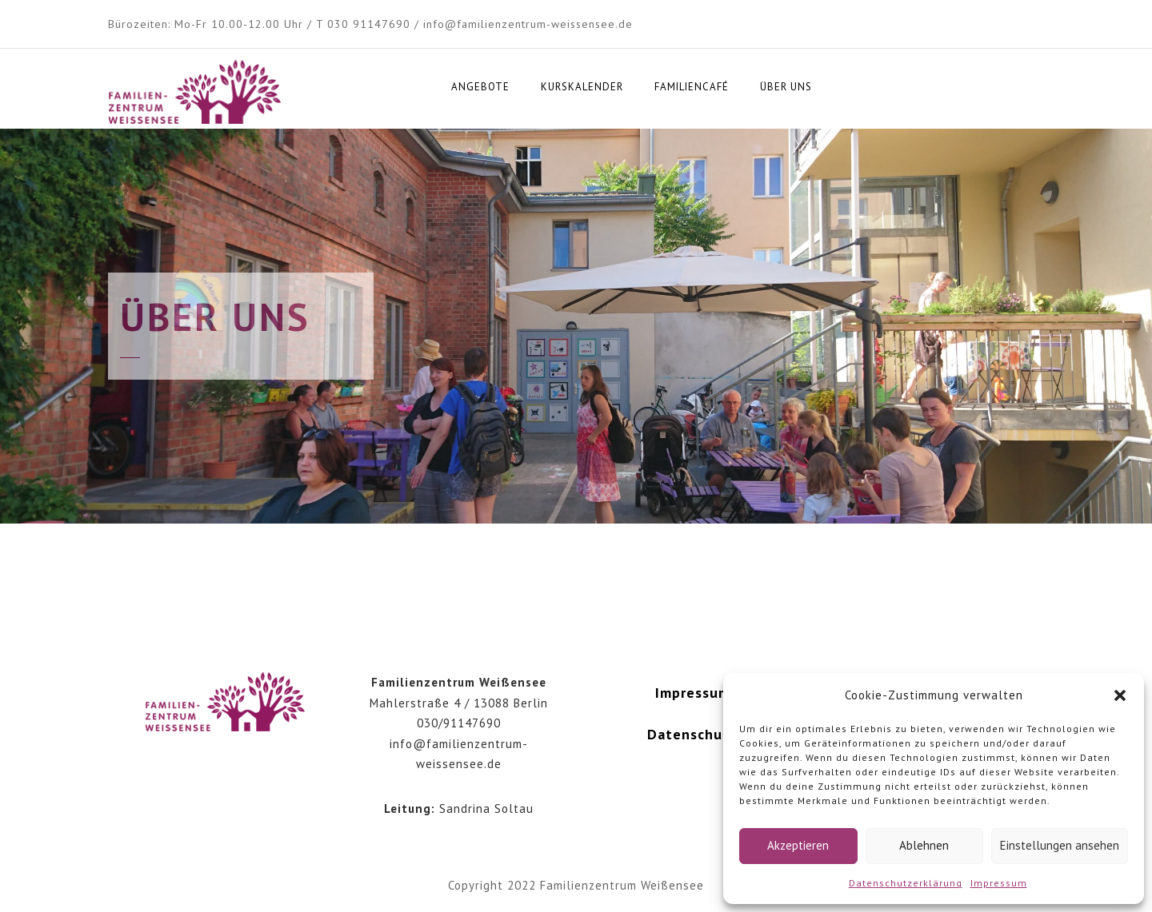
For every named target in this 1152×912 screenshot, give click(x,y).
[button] (1120, 695)
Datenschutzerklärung (905, 883)
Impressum (998, 883)
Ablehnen (924, 845)
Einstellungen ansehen (1059, 845)
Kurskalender (582, 87)
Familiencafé (691, 87)
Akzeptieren (798, 845)
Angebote (480, 87)
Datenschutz (692, 734)
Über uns (786, 87)
